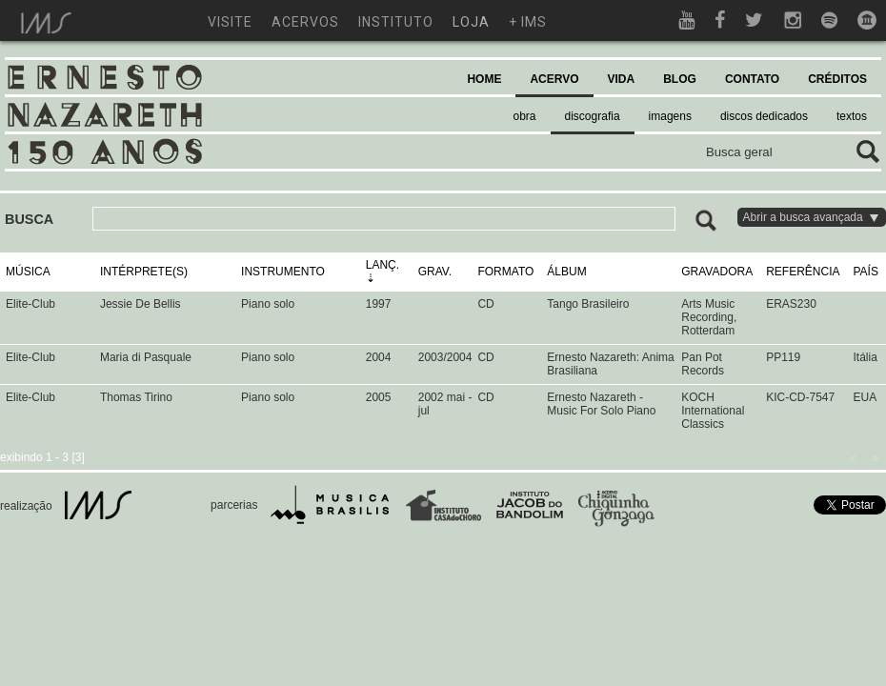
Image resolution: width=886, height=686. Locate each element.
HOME (484, 79)
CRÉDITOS (837, 79)
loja (471, 22)
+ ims (528, 22)
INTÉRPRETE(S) (144, 271)
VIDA (621, 79)
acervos (305, 22)
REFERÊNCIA (802, 271)
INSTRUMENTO (283, 271)
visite (230, 22)
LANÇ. (382, 265)
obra (524, 116)
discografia (592, 116)
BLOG (679, 79)
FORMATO (505, 271)
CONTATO (752, 79)
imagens (670, 116)
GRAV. (435, 271)
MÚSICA (28, 271)
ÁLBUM (566, 271)
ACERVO (554, 79)
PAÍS (866, 271)
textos (851, 116)
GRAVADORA (717, 271)
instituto (395, 22)
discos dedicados (764, 116)
